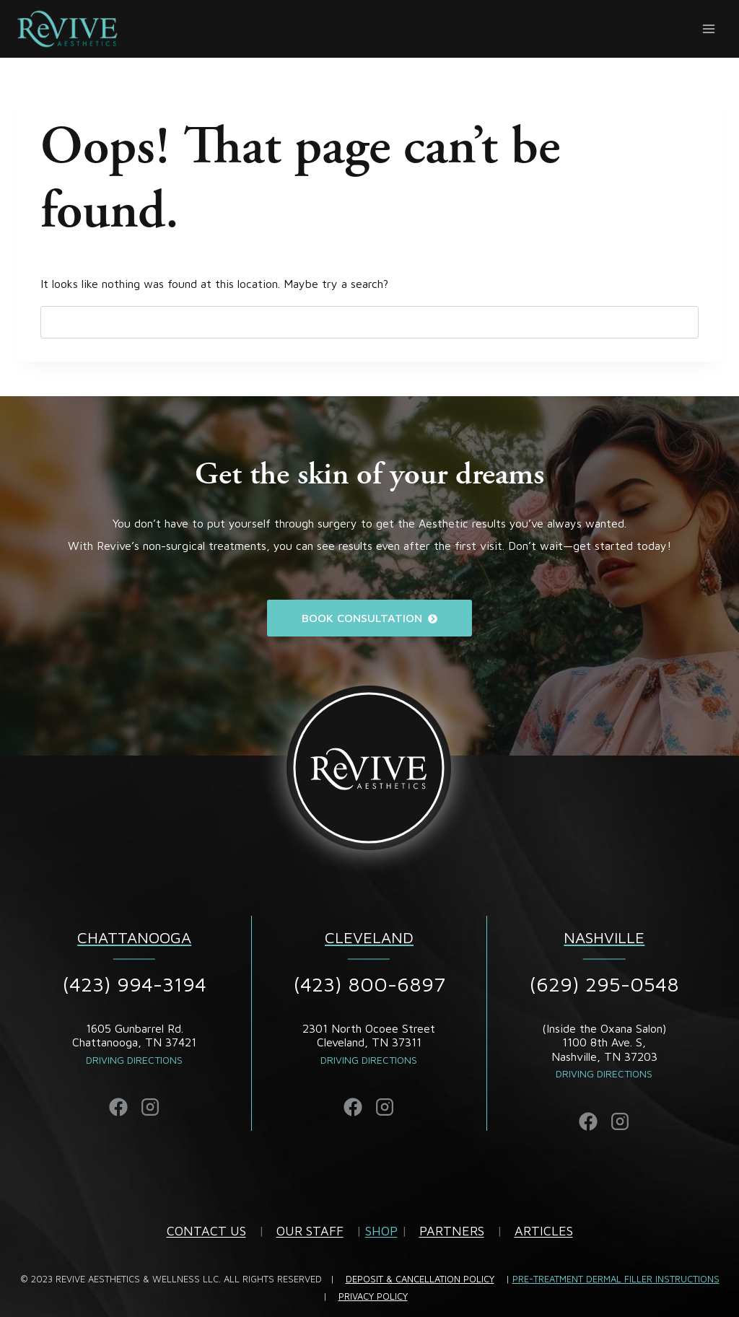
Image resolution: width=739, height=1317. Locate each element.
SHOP (381, 1230)
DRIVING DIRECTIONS (604, 1073)
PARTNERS (451, 1230)
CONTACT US (206, 1230)
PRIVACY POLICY (373, 1296)
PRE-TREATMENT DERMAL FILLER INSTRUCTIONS (616, 1279)
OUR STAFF (310, 1230)
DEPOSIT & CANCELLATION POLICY (420, 1279)
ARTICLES (544, 1230)
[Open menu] (708, 28)
